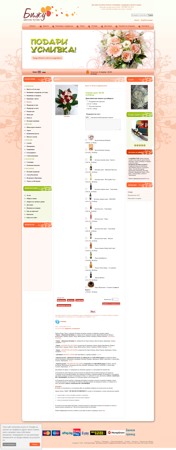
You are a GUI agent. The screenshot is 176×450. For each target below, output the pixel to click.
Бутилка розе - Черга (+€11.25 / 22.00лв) (96, 222)
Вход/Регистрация (147, 20)
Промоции (105, 443)
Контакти (145, 26)
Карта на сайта (32, 217)
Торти (82, 26)
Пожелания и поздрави (134, 198)
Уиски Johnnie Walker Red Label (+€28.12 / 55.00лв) (100, 251)
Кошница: (95, 72)
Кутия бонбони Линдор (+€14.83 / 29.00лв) (97, 153)
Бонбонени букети (33, 133)
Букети (46, 26)
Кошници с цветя (32, 99)
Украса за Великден (33, 181)
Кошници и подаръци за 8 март (37, 92)
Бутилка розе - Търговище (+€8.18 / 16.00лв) (98, 212)
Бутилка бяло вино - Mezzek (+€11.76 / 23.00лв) (99, 241)
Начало (136, 20)
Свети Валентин (32, 175)
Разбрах (34, 444)
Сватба (29, 143)
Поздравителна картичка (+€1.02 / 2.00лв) (95, 103)
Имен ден (30, 114)
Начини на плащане (127, 26)
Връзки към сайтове (146, 443)
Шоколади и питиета (34, 127)
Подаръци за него (33, 108)
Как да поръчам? (32, 211)
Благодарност (31, 152)
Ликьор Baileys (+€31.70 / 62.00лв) (95, 281)
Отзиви (94, 26)
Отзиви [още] (133, 115)
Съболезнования (32, 156)
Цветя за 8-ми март (33, 89)
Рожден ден (30, 111)
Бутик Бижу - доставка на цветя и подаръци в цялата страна (107, 445)
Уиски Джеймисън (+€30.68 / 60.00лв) (96, 261)
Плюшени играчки (33, 165)
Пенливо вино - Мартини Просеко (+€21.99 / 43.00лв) (101, 173)
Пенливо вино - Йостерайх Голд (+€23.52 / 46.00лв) (100, 182)
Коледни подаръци (33, 171)
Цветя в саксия (32, 137)
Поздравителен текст (94, 114)
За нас (29, 195)
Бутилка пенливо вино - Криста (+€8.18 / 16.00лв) (100, 163)
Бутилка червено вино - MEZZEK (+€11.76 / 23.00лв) (100, 202)
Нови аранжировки (117, 443)
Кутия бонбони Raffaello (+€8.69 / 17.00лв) (97, 143)
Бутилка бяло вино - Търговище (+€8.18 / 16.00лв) (100, 232)
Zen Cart (137, 445)
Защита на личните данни (36, 201)
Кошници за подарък (34, 95)
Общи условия (32, 198)
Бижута (29, 118)
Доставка (108, 26)
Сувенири (30, 162)
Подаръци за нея (32, 105)
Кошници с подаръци (64, 26)
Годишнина (31, 149)
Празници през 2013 (134, 195)
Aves (151, 445)
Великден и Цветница (34, 178)
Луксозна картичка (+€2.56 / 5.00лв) (93, 108)
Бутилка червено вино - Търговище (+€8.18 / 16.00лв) (101, 192)
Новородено (31, 146)
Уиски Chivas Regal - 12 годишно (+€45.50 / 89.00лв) (100, 271)
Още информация (9, 444)
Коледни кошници (33, 121)
